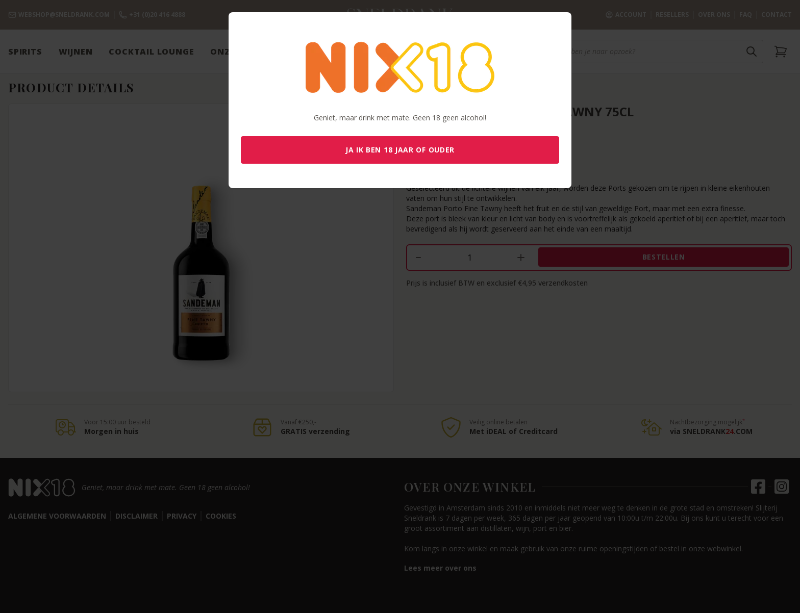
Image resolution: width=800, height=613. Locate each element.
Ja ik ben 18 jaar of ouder (400, 150)
